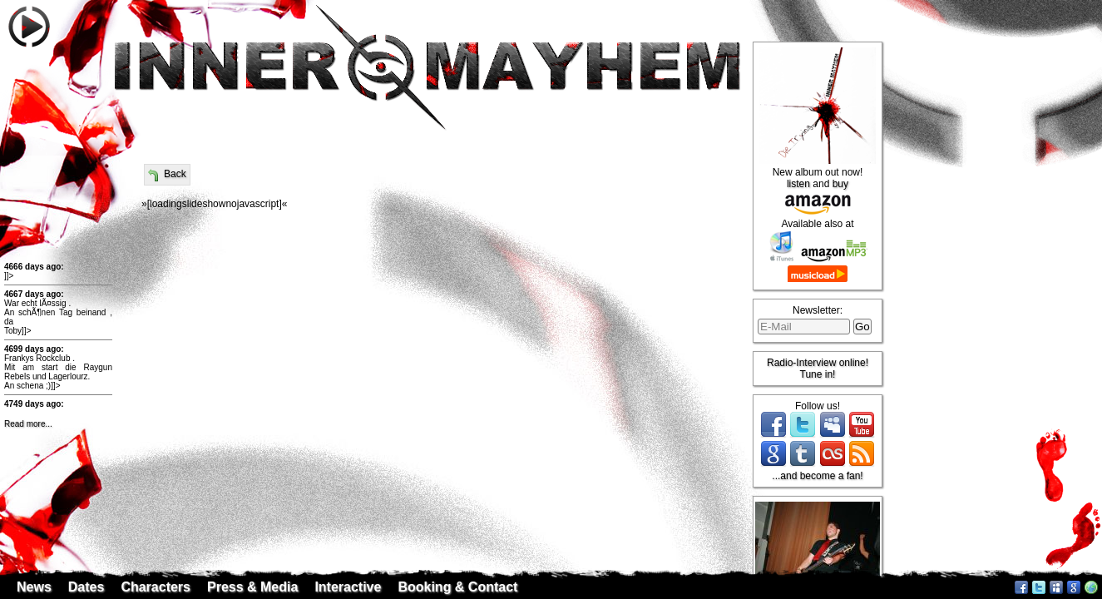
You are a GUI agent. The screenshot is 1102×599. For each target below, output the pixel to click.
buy (840, 184)
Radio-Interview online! (817, 363)
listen (798, 184)
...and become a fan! (817, 476)
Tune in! (818, 374)
